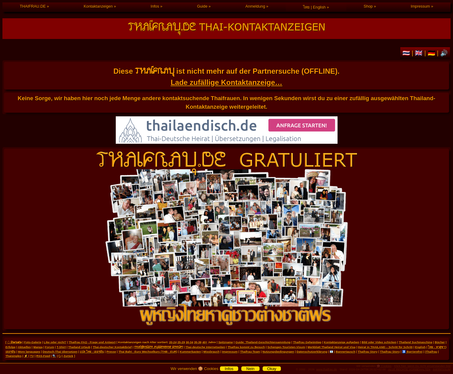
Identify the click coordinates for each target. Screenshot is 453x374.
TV (32, 356)
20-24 (173, 342)
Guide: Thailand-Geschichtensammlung (263, 342)
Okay (271, 368)
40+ (204, 342)
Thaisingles (13, 356)
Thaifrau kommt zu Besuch (246, 347)
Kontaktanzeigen (98, 6)
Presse (111, 351)
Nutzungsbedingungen (278, 351)
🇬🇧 (419, 53)
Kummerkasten (190, 351)
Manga (37, 347)
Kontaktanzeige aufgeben (341, 342)
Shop (368, 6)
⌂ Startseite (14, 342)
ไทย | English (314, 7)
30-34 (189, 342)
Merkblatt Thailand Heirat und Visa (332, 347)
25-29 (181, 342)
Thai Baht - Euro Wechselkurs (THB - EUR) (148, 351)
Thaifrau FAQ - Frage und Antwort (92, 342)
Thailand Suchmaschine (415, 342)
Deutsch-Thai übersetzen (60, 351)
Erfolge (10, 347)
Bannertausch (345, 351)
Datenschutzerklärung (311, 351)
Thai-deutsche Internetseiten (205, 347)
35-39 (198, 342)
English (420, 347)
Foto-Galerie (32, 342)
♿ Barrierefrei (412, 351)
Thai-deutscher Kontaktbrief (112, 347)
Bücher (440, 342)
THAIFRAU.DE (33, 6)
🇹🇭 (407, 53)
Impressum (420, 6)
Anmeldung (255, 6)
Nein (250, 368)
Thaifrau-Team (250, 351)
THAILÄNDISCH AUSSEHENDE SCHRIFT (158, 346)
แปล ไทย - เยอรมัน (92, 351)
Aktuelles (24, 347)
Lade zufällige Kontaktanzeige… (226, 82)
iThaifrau (431, 351)
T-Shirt (61, 347)
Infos (155, 6)
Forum (49, 347)
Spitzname (225, 342)
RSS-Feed (43, 356)
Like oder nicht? (55, 342)
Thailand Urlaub (79, 347)
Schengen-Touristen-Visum (286, 347)
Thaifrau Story (367, 351)
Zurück (68, 356)
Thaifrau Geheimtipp (307, 342)
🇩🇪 (432, 53)
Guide (202, 6)
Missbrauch (211, 351)
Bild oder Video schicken (379, 342)
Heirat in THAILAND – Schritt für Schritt (385, 347)
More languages (29, 351)
